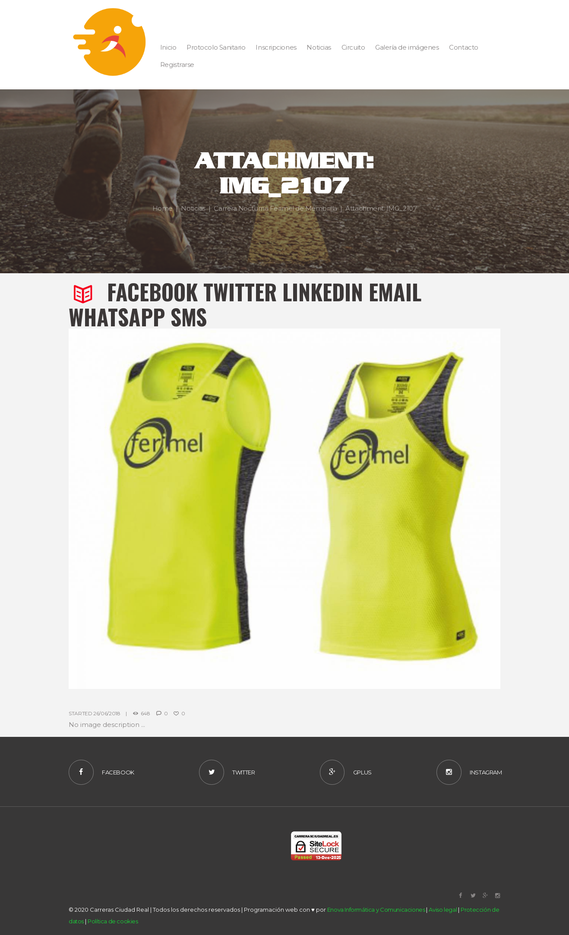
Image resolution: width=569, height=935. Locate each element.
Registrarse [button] (177, 64)
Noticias (193, 208)
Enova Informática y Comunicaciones (376, 909)
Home (162, 208)
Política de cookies (113, 921)
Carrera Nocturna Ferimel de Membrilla (275, 208)
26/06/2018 (106, 713)
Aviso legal (443, 909)
